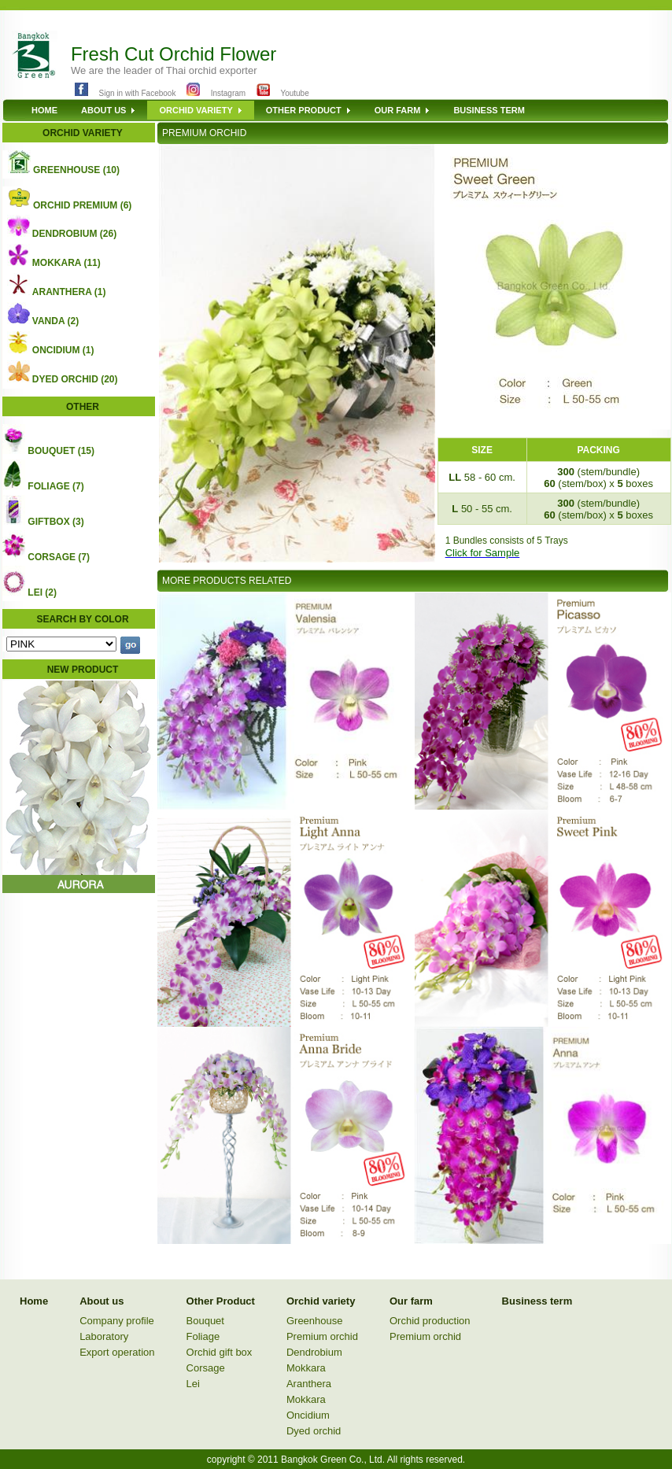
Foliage (203, 1336)
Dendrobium (314, 1352)
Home (34, 1301)
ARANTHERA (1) (69, 291)
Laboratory (103, 1336)
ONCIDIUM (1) (63, 350)
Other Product (220, 1301)
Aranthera (308, 1384)
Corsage (205, 1368)
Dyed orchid (313, 1431)
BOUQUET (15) (61, 450)
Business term (537, 1301)
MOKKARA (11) (66, 262)
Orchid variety (320, 1301)
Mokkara (306, 1368)
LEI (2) (42, 592)
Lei (193, 1384)
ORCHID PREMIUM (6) (82, 205)
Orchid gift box (219, 1352)
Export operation (116, 1352)
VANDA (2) (55, 321)
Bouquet (205, 1321)
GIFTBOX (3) (55, 521)
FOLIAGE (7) (55, 486)
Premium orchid (322, 1336)
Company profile (116, 1321)
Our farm (411, 1301)
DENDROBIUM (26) (74, 233)
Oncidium (308, 1415)
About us (101, 1301)
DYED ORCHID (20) (75, 379)
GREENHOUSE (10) (76, 169)
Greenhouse (314, 1321)
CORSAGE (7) (59, 557)
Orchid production (430, 1321)
